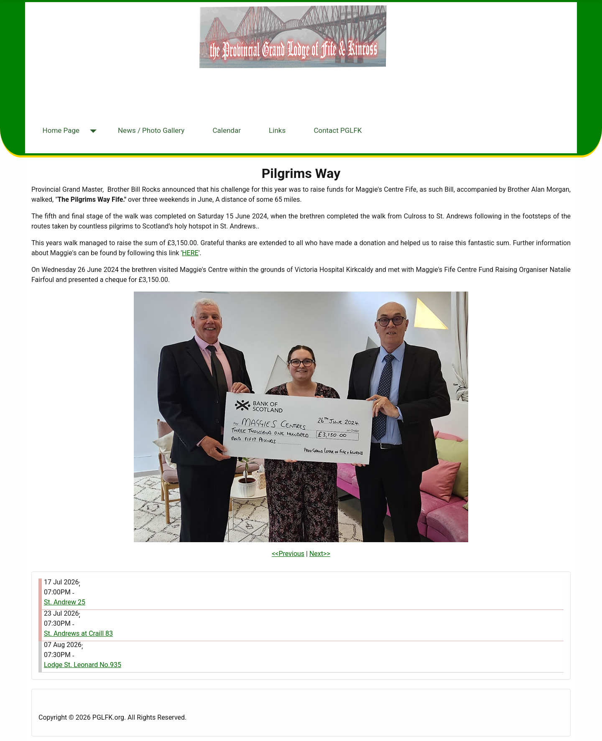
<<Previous (288, 554)
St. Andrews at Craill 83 (78, 633)
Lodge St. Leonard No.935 (82, 665)
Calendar (226, 130)
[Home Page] (91, 131)
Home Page (61, 130)
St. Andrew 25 (64, 602)
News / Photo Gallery (151, 130)
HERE (190, 253)
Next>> (319, 554)
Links (277, 130)
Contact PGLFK (338, 130)
